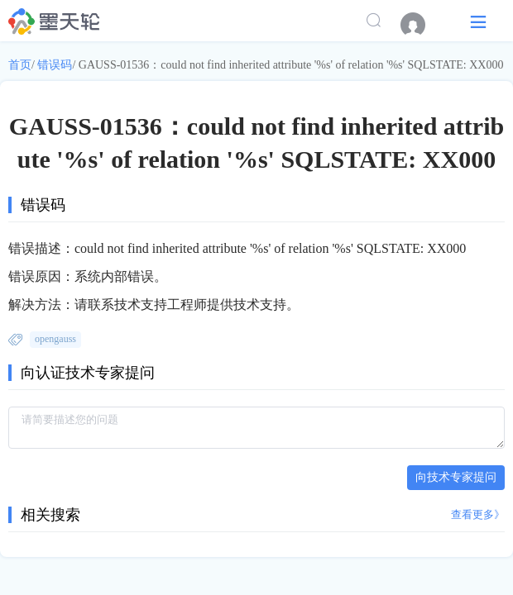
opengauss (55, 339)
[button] (478, 21)
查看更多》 (478, 514)
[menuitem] (421, 25)
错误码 (54, 65)
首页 (19, 65)
